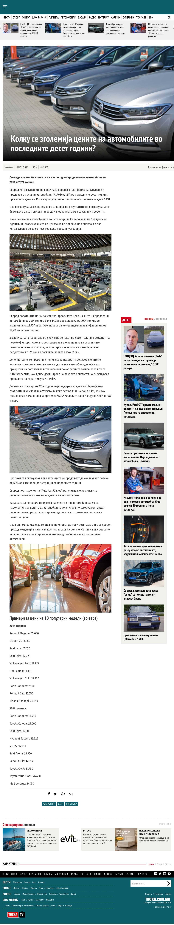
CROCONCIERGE (36, 832)
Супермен (128, 17)
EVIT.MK (88, 832)
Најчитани (10, 865)
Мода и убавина (28, 895)
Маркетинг (159, 895)
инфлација (71, 805)
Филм (23, 901)
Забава (82, 17)
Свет (34, 883)
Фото (88, 875)
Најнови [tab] (146, 319)
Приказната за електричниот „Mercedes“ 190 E (141, 640)
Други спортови (62, 889)
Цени (60, 805)
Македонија (17, 883)
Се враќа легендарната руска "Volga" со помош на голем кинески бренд (141, 597)
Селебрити (40, 901)
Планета (54, 17)
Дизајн (73, 895)
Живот (26, 17)
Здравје (17, 895)
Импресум (148, 895)
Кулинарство (64, 895)
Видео (92, 17)
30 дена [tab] (168, 865)
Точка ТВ (141, 17)
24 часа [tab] (151, 865)
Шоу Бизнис (10, 901)
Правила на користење (162, 908)
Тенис (41, 889)
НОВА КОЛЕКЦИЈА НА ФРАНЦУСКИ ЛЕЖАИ (152, 834)
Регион (27, 883)
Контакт (168, 895)
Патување (53, 895)
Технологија (16, 907)
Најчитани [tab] (160, 319)
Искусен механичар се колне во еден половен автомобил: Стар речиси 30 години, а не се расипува (158, 30)
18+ (151, 17)
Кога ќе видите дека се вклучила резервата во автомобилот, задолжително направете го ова (143, 552)
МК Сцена (50, 901)
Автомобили (68, 17)
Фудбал (16, 889)
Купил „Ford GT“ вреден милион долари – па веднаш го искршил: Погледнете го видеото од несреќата (74, 30)
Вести (7, 17)
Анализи (41, 883)
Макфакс (8, 167)
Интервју (103, 17)
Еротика (46, 907)
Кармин (115, 17)
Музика (30, 901)
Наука (7, 907)
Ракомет (34, 889)
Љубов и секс (42, 895)
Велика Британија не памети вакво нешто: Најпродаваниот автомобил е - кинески (115, 28)
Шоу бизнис (39, 17)
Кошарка (25, 889)
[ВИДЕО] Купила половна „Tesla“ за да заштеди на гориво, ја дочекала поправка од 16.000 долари (31, 30)
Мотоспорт (50, 889)
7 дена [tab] (159, 865)
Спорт (16, 17)
